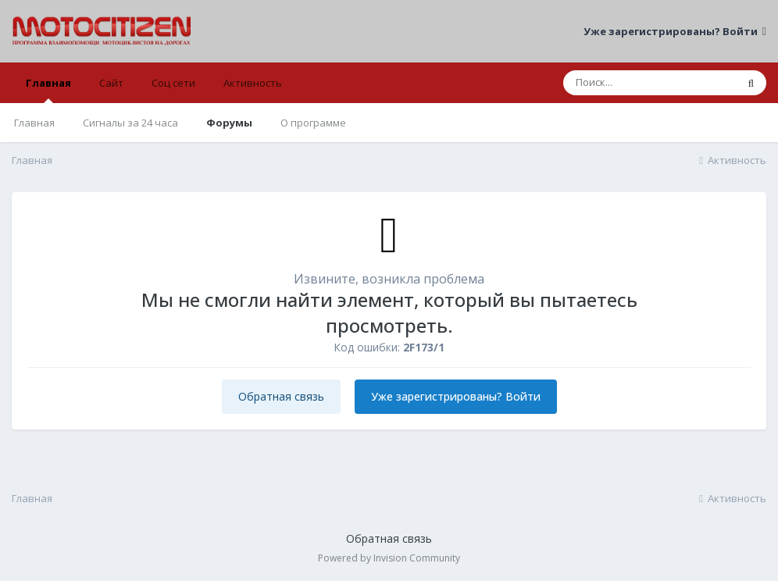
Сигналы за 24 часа (130, 123)
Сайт (111, 83)
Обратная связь (281, 396)
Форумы (229, 123)
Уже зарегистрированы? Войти (675, 31)
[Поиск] (649, 82)
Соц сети (173, 83)
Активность (252, 83)
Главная (48, 89)
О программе (313, 123)
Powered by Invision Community (389, 558)
